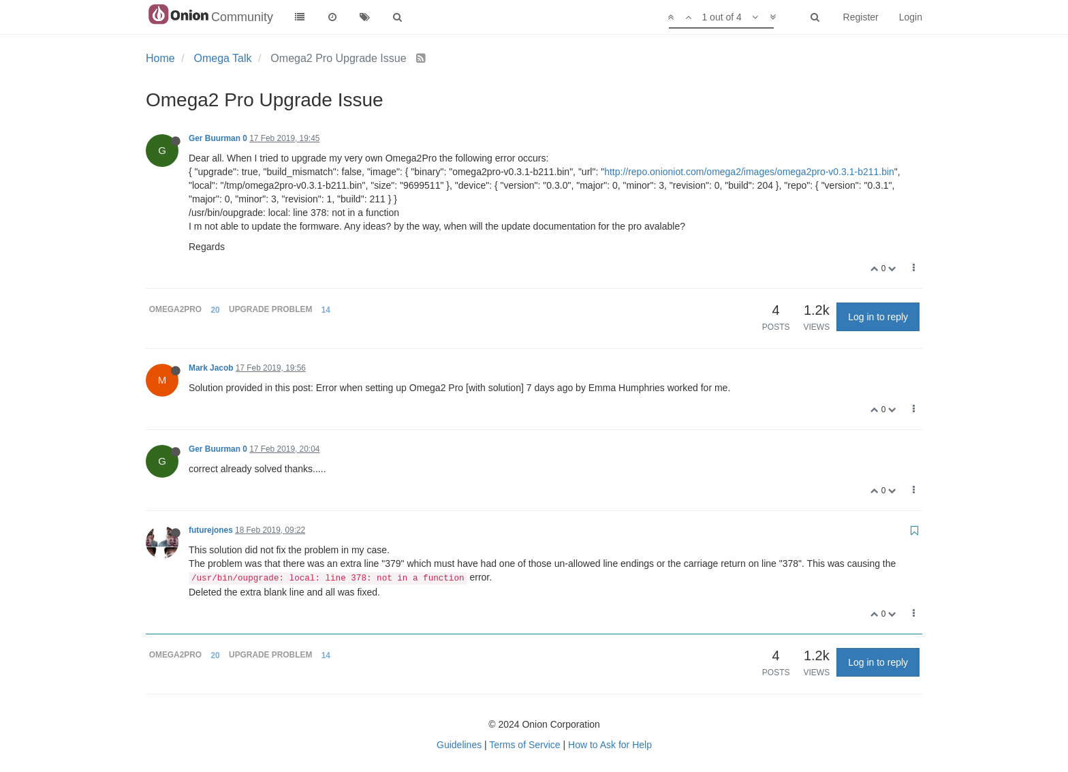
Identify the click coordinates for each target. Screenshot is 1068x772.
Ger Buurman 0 (218, 138)
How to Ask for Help (610, 744)
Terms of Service (524, 744)
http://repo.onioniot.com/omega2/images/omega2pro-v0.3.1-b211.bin (749, 171)
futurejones (211, 530)
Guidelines (459, 744)
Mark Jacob (211, 368)
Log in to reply (878, 316)
